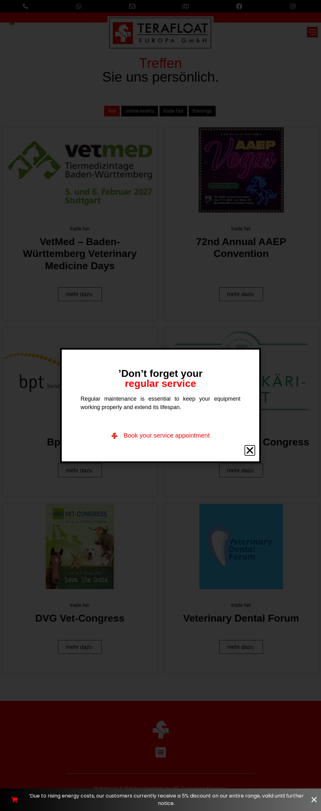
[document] (160, 405)
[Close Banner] (314, 799)
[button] (250, 450)
